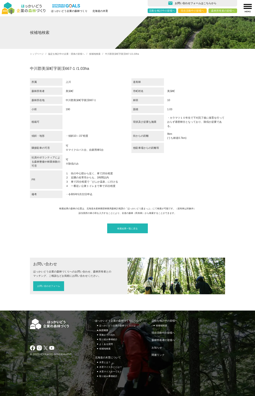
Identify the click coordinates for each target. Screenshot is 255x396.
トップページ (37, 54)
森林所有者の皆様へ (223, 10)
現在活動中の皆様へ (192, 10)
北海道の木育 (100, 11)
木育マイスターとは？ (110, 367)
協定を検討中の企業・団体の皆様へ (66, 54)
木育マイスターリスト (110, 371)
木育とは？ (105, 362)
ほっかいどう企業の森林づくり (69, 11)
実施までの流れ (107, 334)
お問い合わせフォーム (48, 286)
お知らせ (157, 347)
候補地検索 (95, 54)
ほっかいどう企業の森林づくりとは (117, 325)
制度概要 (103, 330)
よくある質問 (106, 344)
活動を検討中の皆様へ (162, 10)
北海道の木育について (108, 357)
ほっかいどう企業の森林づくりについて (118, 320)
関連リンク (158, 355)
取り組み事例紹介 (108, 339)
